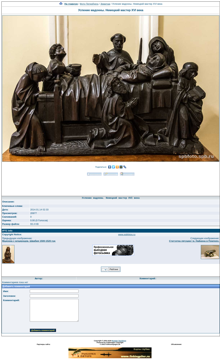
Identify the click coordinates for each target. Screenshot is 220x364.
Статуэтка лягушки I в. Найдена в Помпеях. (194, 241)
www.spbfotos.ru (126, 234)
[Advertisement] (110, 185)
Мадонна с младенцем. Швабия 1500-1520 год (28, 241)
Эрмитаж (105, 4)
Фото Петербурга (89, 4)
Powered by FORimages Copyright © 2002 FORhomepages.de (110, 343)
